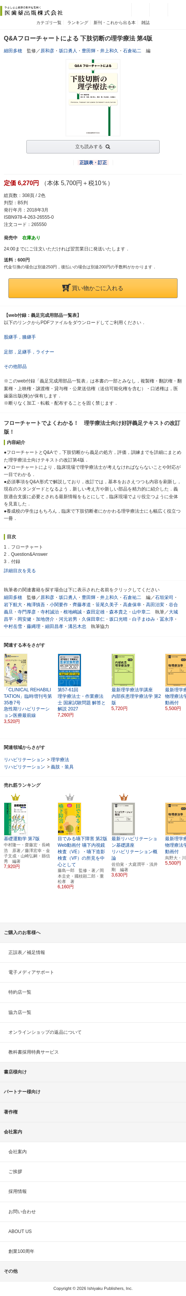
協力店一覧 (19, 1012)
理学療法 (60, 759)
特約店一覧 (19, 992)
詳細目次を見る (20, 570)
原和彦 (47, 50)
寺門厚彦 (27, 612)
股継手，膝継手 (20, 337)
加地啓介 (45, 619)
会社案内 (17, 1151)
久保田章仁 (93, 619)
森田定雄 (95, 612)
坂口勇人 (68, 50)
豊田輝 (88, 50)
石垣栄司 (164, 597)
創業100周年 (21, 1251)
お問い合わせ (22, 1211)
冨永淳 (166, 619)
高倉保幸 (132, 604)
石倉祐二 (132, 50)
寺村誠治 (49, 612)
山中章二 (141, 612)
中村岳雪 (13, 626)
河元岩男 (68, 619)
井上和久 (109, 50)
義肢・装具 (62, 767)
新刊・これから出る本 (115, 22)
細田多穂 (13, 50)
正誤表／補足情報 (26, 952)
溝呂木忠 (77, 626)
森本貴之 (118, 612)
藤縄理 (33, 626)
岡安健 (24, 619)
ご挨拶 (15, 1171)
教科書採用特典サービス (33, 1052)
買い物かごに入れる (92, 288)
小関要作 (59, 604)
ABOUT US (20, 1231)
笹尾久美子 (106, 604)
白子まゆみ (143, 619)
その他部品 (15, 366)
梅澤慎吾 (36, 604)
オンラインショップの (45, 1032)
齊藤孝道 (82, 604)
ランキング (77, 22)
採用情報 (17, 1191)
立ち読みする (89, 146)
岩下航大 (13, 604)
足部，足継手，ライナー (29, 352)
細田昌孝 (54, 626)
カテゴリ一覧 (48, 22)
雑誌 (145, 22)
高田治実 (155, 604)
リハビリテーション (24, 759)
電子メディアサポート (31, 972)
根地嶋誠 (72, 612)
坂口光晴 (118, 619)
